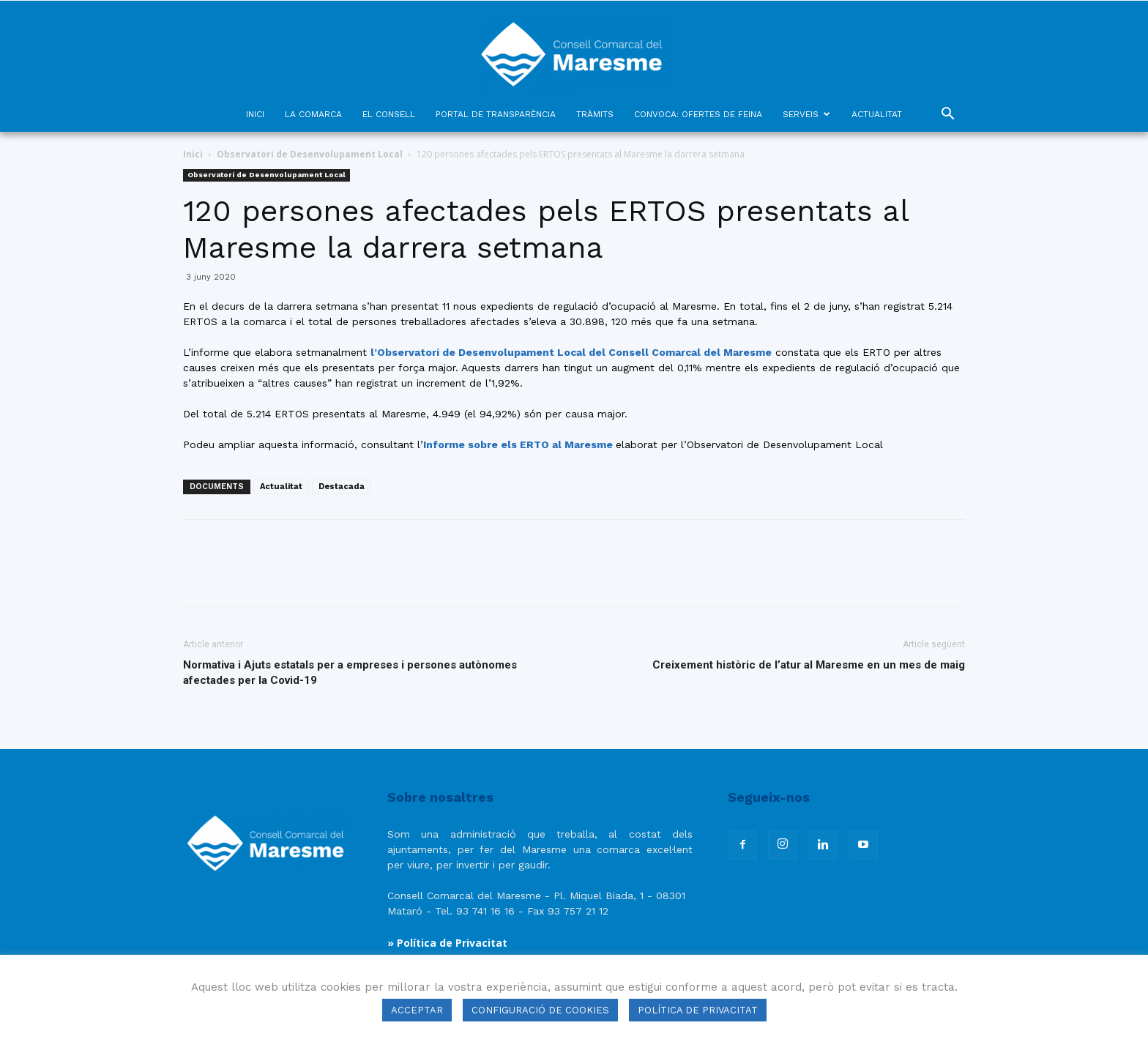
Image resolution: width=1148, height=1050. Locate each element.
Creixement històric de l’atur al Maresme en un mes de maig (808, 664)
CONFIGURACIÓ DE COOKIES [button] (540, 1010)
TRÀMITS (595, 114)
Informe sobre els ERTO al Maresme (519, 444)
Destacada (341, 486)
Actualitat (281, 486)
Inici (193, 154)
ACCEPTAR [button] (417, 1010)
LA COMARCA (313, 114)
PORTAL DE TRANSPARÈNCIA (496, 114)
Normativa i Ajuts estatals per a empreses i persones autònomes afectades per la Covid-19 (350, 672)
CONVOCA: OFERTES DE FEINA (698, 114)
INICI (255, 114)
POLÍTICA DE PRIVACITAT (698, 1010)
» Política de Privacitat (447, 943)
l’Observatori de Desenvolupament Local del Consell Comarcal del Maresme (571, 352)
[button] (947, 115)
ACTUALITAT (876, 114)
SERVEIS (806, 114)
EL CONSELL (388, 114)
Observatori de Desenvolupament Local (310, 154)
